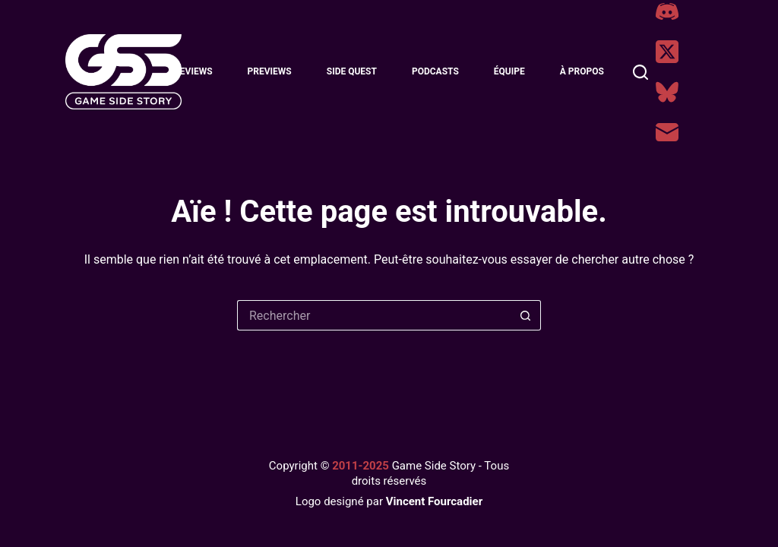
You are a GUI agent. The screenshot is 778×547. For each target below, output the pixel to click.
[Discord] (667, 11)
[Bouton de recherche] (526, 315)
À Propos (582, 71)
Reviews (193, 71)
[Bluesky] (667, 92)
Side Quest (352, 71)
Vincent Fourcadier (434, 501)
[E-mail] (667, 132)
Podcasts (435, 71)
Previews (270, 71)
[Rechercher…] (374, 315)
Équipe (509, 71)
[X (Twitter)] (667, 51)
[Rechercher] (640, 72)
